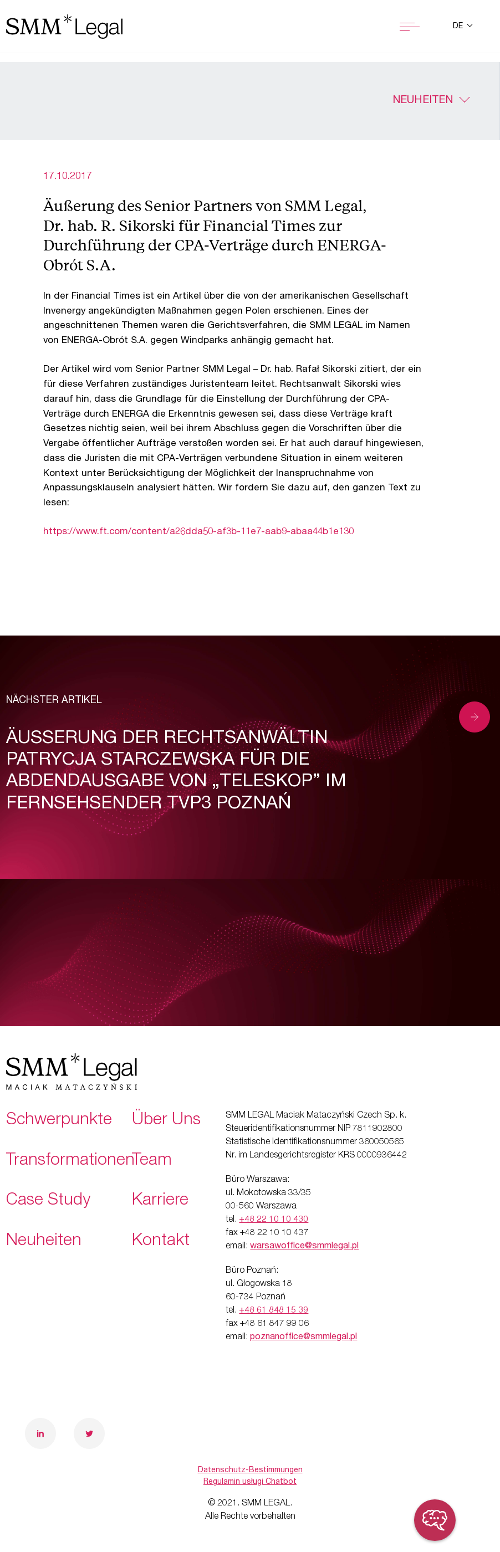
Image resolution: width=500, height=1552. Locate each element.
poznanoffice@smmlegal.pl (303, 1337)
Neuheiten (422, 100)
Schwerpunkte (59, 1121)
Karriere (160, 1201)
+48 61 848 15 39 (273, 1311)
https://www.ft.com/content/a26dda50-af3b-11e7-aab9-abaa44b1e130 (198, 532)
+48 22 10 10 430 (273, 1220)
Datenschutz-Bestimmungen (250, 1470)
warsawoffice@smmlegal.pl (304, 1246)
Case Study (48, 1201)
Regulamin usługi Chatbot (250, 1482)
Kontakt (161, 1241)
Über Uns (166, 1121)
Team (152, 1161)
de (459, 26)
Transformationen (70, 1161)
